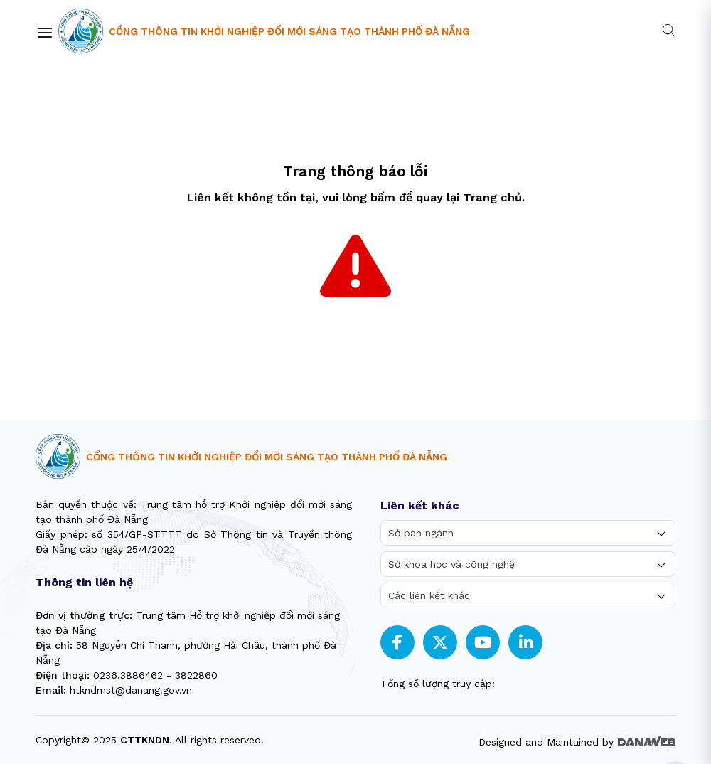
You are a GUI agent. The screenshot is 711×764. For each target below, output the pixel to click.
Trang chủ (492, 197)
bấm (382, 197)
